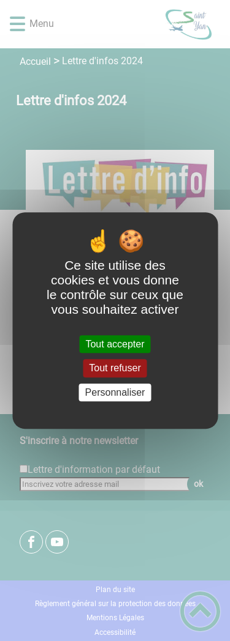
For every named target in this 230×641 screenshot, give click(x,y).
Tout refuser (114, 368)
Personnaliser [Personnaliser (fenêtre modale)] (115, 392)
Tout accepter (114, 344)
